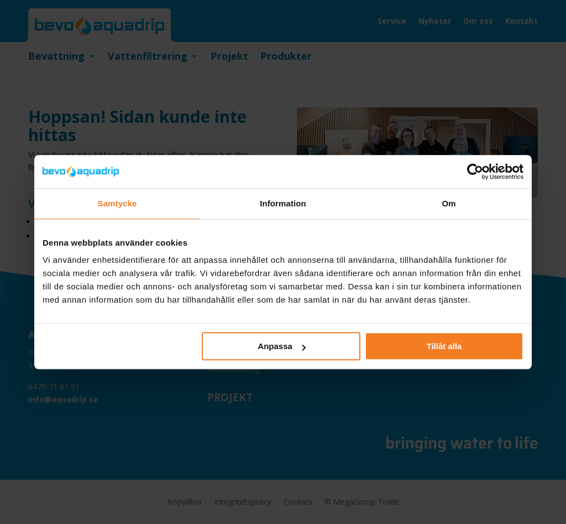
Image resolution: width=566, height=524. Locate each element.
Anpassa (282, 346)
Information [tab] (283, 203)
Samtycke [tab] (117, 203)
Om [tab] (448, 203)
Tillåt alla (444, 346)
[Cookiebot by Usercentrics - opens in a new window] (475, 171)
